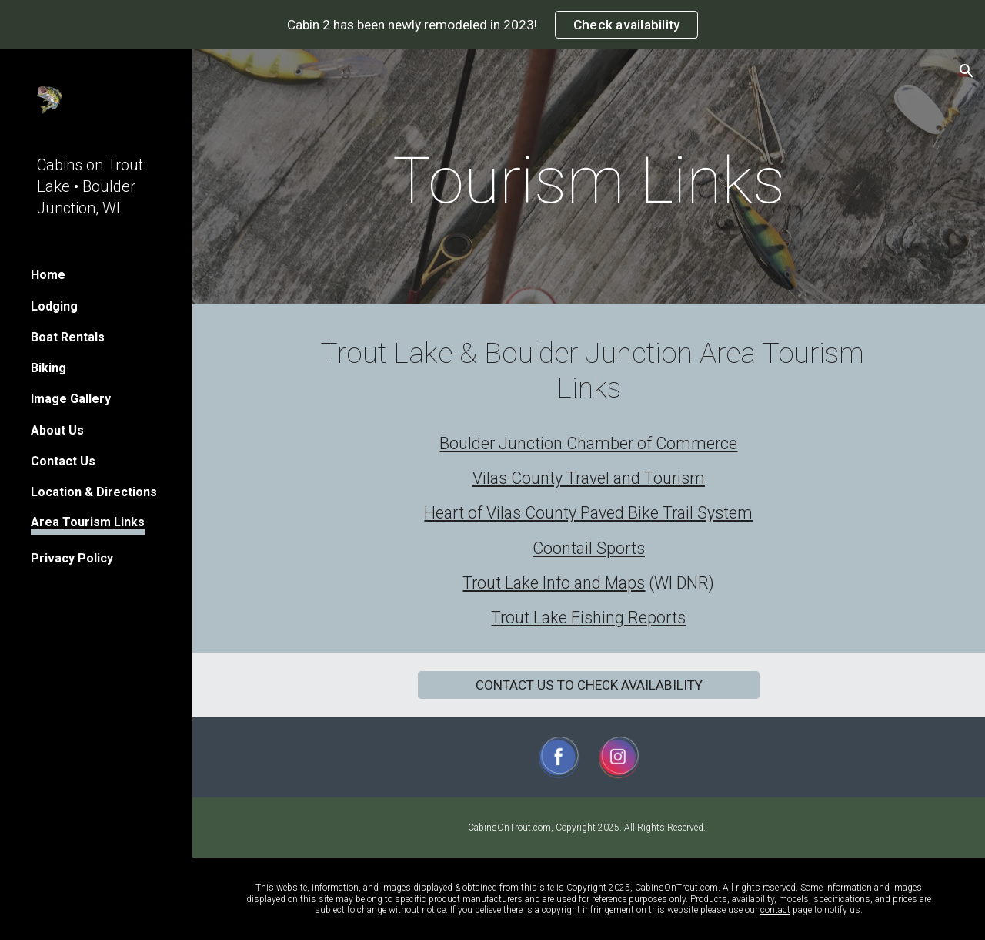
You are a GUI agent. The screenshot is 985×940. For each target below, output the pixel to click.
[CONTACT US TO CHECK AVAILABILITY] (589, 685)
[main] (589, 180)
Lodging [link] (54, 306)
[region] (492, 24)
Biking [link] (48, 368)
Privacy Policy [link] (72, 558)
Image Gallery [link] (71, 398)
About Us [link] (57, 430)
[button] (966, 70)
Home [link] (48, 274)
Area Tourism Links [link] (88, 522)
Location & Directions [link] (94, 492)
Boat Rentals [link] (68, 337)
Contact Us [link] (63, 461)
